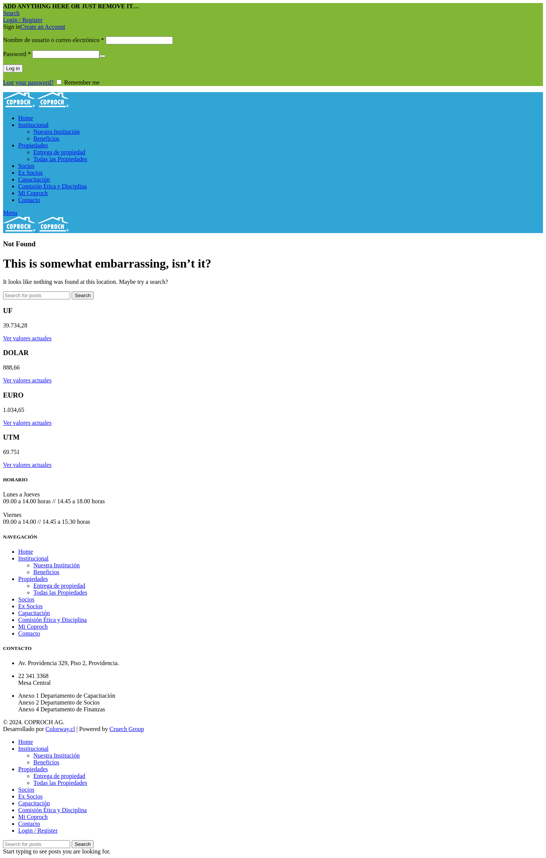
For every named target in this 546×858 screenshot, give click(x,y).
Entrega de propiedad (59, 152)
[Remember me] (58, 82)
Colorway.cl (60, 729)
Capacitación (34, 613)
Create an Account (42, 26)
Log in (13, 68)
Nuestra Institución (56, 131)
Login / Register (38, 830)
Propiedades (33, 579)
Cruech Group (127, 729)
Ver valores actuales (27, 338)
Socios (26, 599)
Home (25, 551)
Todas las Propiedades (60, 159)
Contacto (29, 633)
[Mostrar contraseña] (102, 56)
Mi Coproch (33, 626)
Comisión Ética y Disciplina (52, 620)
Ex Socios (30, 606)
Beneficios (46, 138)
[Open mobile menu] (10, 213)
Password (17, 54)
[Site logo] (20, 105)
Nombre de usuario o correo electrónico (53, 40)
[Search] (11, 13)
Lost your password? (28, 82)
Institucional (33, 558)
